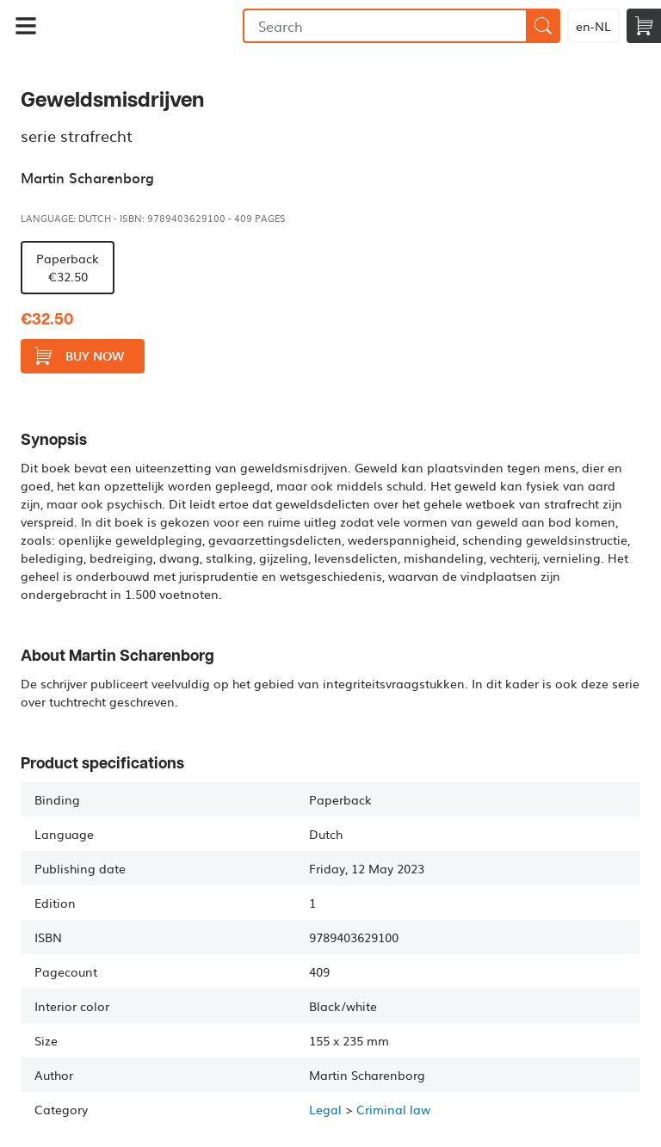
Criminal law (393, 1109)
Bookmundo (147, 26)
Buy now (79, 356)
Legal (325, 1109)
